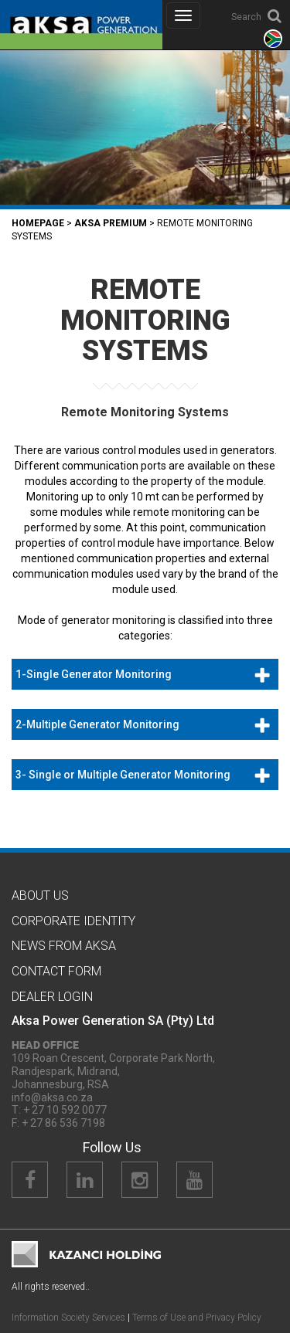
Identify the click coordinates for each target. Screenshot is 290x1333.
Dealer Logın (52, 996)
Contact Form (56, 971)
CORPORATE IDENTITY (73, 921)
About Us (40, 895)
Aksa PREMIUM (110, 223)
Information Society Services (68, 1317)
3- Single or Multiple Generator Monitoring (122, 774)
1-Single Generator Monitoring (93, 674)
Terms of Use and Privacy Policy (196, 1317)
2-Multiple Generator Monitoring (97, 724)
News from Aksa (64, 945)
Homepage (38, 223)
